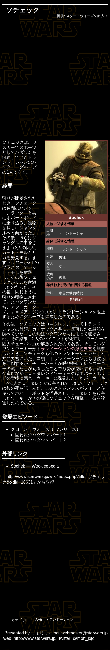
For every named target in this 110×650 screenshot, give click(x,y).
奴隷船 (94, 329)
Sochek (18, 466)
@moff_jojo (83, 638)
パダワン (23, 152)
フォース (92, 388)
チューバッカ (23, 344)
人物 (38, 619)
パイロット (54, 338)
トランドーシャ (71, 233)
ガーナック (43, 329)
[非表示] (76, 299)
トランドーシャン (73, 249)
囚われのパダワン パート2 (40, 440)
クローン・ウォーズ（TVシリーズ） (45, 429)
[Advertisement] (55, 79)
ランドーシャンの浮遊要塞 (66, 348)
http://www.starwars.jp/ (35, 638)
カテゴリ (18, 619)
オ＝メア (19, 312)
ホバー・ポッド (21, 218)
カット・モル (15, 252)
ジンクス (40, 312)
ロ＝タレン (56, 324)
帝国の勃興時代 (71, 293)
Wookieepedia (45, 466)
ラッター (19, 213)
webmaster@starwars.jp (84, 633)
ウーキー (94, 338)
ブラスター (13, 267)
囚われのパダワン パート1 (40, 435)
